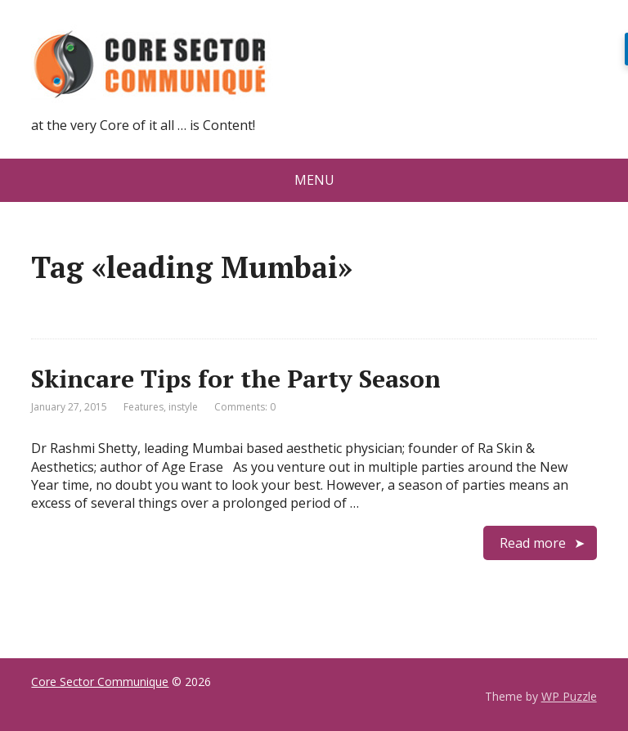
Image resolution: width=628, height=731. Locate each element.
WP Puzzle (569, 696)
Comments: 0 (245, 407)
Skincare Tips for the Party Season (236, 378)
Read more (533, 543)
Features (143, 407)
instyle (183, 407)
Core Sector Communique (99, 681)
